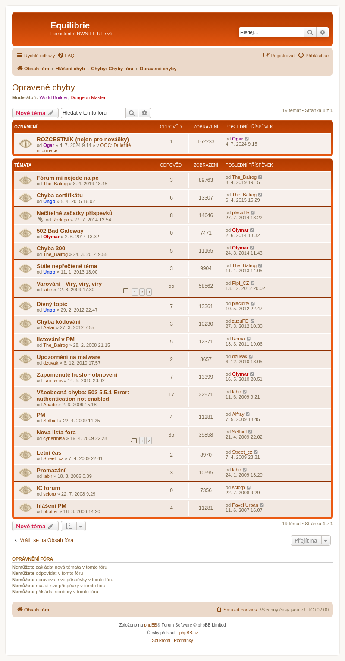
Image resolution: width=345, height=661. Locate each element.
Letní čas (49, 452)
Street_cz (53, 458)
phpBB (150, 625)
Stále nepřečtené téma (67, 266)
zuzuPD (240, 321)
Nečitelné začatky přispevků (75, 213)
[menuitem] (66, 55)
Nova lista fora (56, 432)
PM (41, 415)
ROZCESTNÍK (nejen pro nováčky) (83, 139)
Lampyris (53, 380)
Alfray (238, 414)
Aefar (48, 327)
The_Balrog (55, 183)
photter (50, 511)
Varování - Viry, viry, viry (69, 284)
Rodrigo (60, 219)
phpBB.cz (188, 632)
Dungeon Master (88, 97)
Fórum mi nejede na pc (68, 178)
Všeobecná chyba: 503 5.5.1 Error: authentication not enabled (83, 395)
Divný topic (52, 304)
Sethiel (50, 420)
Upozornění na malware (68, 357)
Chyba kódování (59, 321)
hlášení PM (51, 505)
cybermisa (54, 438)
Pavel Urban (245, 505)
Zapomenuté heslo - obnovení (77, 374)
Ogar (48, 145)
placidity (240, 212)
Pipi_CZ (240, 283)
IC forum (48, 488)
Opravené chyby (43, 87)
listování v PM (56, 339)
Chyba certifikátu (60, 195)
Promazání (51, 470)
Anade (50, 404)
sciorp (49, 493)
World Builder (54, 97)
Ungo (49, 201)
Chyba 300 (51, 248)
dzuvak (50, 362)
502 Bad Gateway (60, 231)
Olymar (51, 236)
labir (47, 289)
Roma (238, 338)
